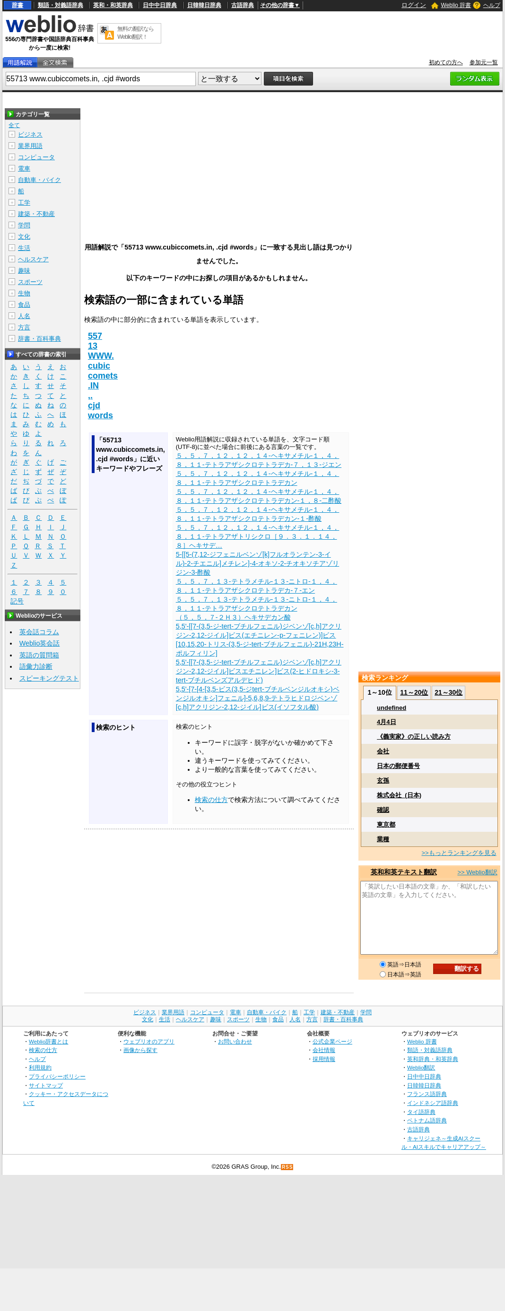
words (100, 415)
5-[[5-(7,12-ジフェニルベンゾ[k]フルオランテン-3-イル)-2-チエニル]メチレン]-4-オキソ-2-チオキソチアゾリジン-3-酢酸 (258, 563)
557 (95, 336)
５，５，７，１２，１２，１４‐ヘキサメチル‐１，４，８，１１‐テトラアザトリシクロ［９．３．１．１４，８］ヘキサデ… (258, 536)
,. (90, 395)
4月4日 (386, 721)
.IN (93, 385)
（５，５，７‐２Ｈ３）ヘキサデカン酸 (233, 617)
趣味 (24, 270)
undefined (391, 707)
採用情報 (324, 1059)
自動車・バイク (39, 179)
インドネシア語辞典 (432, 1103)
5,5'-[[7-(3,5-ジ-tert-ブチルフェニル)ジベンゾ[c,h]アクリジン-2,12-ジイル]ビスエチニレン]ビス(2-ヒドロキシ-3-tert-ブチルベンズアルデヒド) (258, 671)
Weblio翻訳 (421, 1067)
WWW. (101, 356)
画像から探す (140, 1050)
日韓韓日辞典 (204, 5)
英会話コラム (39, 632)
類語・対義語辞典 (60, 5)
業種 (383, 839)
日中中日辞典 (160, 5)
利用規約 (40, 1067)
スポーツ (30, 281)
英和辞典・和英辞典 (432, 1059)
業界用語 (30, 145)
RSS (287, 1167)
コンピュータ (36, 157)
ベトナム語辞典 (427, 1120)
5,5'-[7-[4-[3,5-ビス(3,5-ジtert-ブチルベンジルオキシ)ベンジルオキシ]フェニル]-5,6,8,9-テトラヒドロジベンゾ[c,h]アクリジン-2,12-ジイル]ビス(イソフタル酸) (258, 698)
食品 (24, 304)
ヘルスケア (33, 259)
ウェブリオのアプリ (148, 1041)
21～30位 (448, 692)
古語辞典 (242, 5)
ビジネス (30, 134)
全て (14, 125)
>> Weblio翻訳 (477, 872)
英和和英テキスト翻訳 (404, 872)
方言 (24, 327)
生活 (24, 247)
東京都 (386, 824)
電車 (24, 168)
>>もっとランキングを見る (458, 852)
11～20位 (414, 692)
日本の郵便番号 (398, 765)
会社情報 (324, 1050)
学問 (24, 225)
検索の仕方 (211, 799)
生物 (24, 293)
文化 (24, 236)
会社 (383, 751)
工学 (24, 202)
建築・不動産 (36, 213)
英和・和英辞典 (113, 5)
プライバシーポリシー (57, 1076)
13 (92, 346)
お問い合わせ (235, 1041)
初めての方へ (446, 62)
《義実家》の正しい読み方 (414, 736)
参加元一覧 (484, 62)
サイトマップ (46, 1085)
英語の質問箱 (39, 655)
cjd (94, 405)
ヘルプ (491, 5)
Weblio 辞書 (456, 5)
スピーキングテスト (49, 678)
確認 (383, 809)
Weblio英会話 (39, 643)
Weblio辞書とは (48, 1041)
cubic (99, 366)
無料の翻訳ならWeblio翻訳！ (135, 33)
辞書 (17, 5)
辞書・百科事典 (39, 338)
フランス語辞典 (427, 1094)
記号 (17, 601)
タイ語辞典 (421, 1112)
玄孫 (383, 780)
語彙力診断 (35, 666)
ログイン (413, 5)
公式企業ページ (332, 1041)
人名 (24, 315)
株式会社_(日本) (399, 795)
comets (103, 375)
